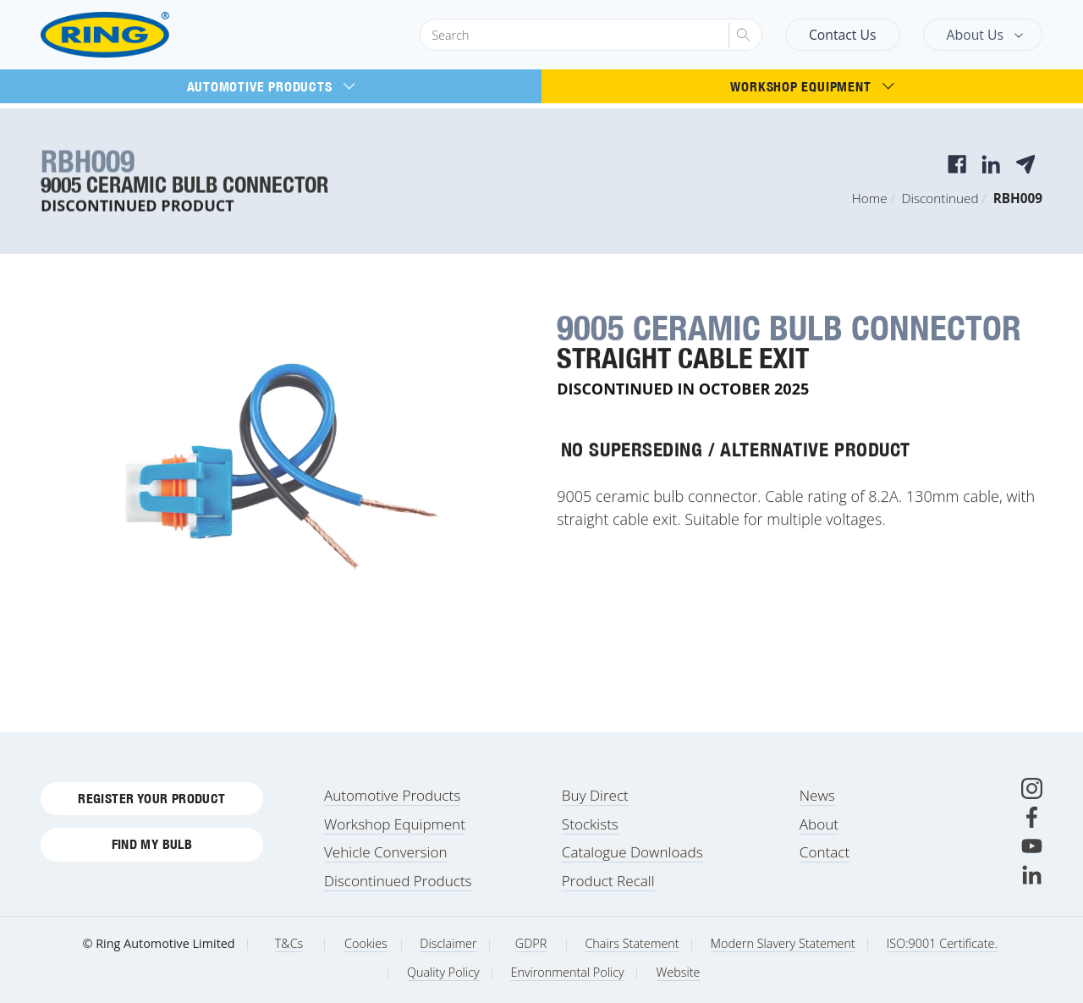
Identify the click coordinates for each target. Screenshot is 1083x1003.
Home (870, 198)
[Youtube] (1031, 846)
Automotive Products (271, 86)
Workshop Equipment (811, 86)
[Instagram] (1031, 788)
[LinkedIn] (1031, 874)
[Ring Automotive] (146, 35)
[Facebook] (1031, 817)
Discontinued (940, 198)
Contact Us (843, 34)
